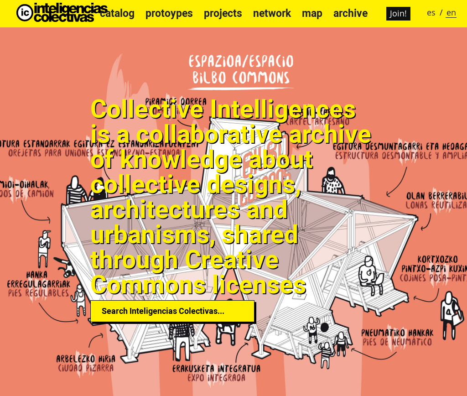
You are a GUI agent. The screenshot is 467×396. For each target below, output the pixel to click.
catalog (117, 13)
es (431, 12)
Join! (398, 13)
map (312, 13)
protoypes (169, 13)
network (272, 13)
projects (223, 13)
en (451, 12)
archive (350, 13)
